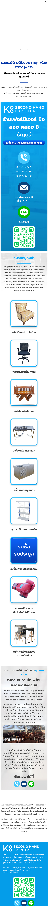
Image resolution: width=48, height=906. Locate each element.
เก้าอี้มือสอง (5, 781)
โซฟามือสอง (38, 672)
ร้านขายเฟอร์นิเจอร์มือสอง (32, 29)
